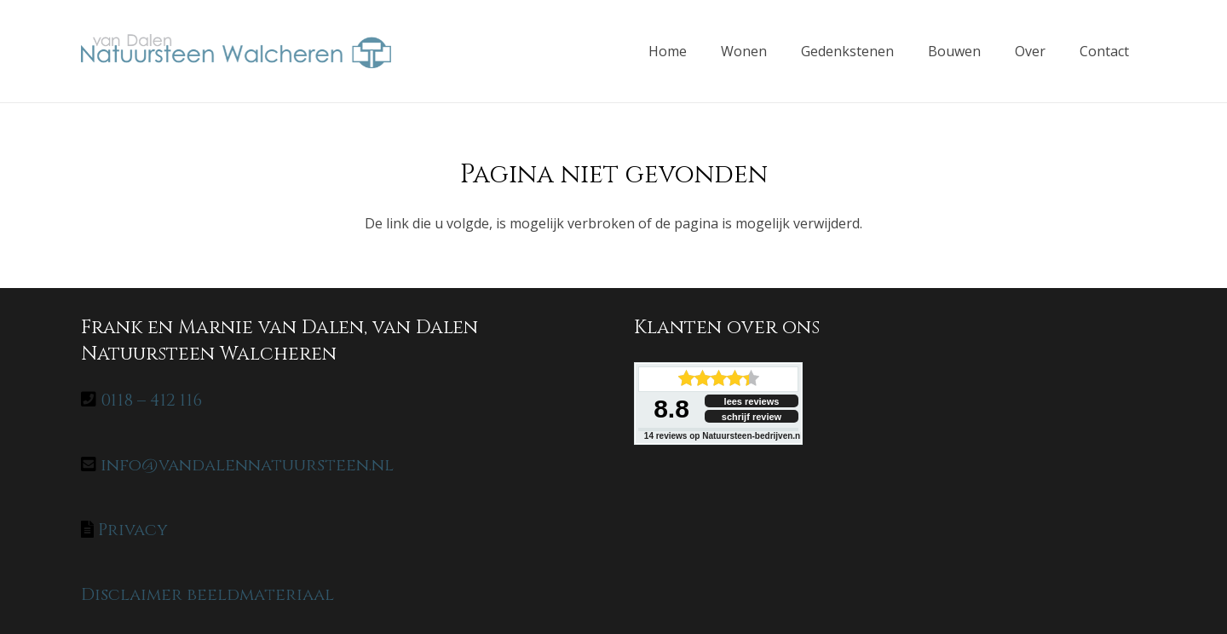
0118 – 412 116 (151, 400)
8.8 (671, 409)
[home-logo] (236, 51)
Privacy (133, 529)
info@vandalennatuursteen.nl (247, 464)
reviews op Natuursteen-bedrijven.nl (723, 436)
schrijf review (751, 417)
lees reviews (752, 401)
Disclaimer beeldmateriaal (207, 594)
